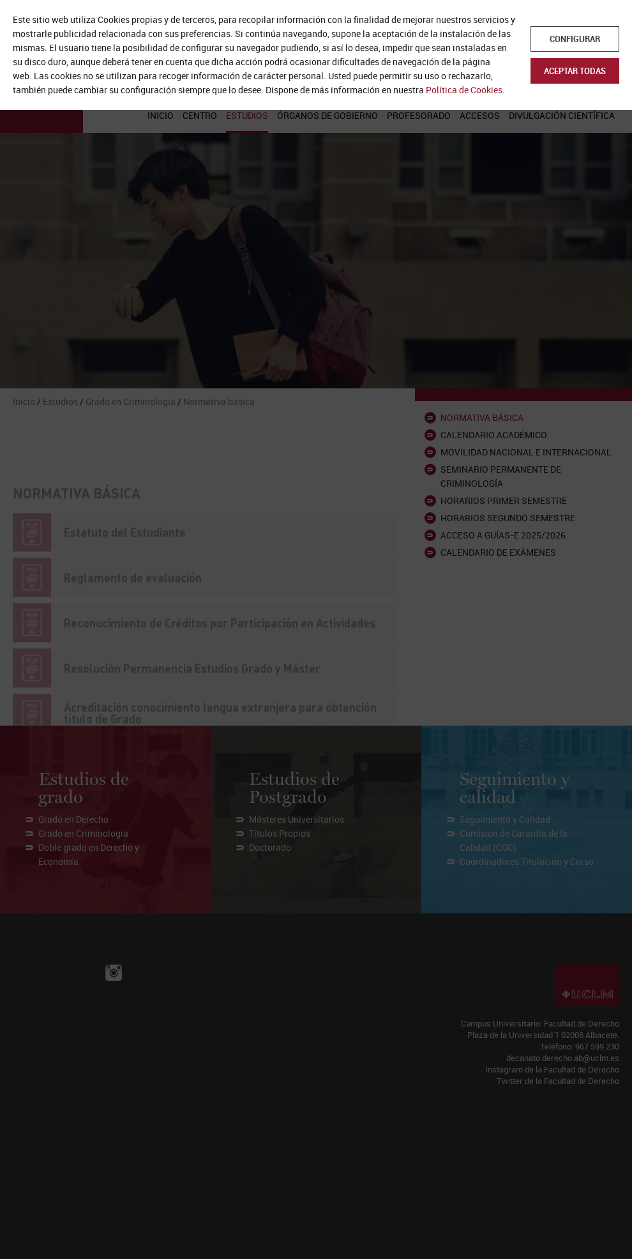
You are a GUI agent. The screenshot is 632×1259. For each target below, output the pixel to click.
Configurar (575, 39)
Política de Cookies (464, 90)
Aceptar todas (575, 71)
